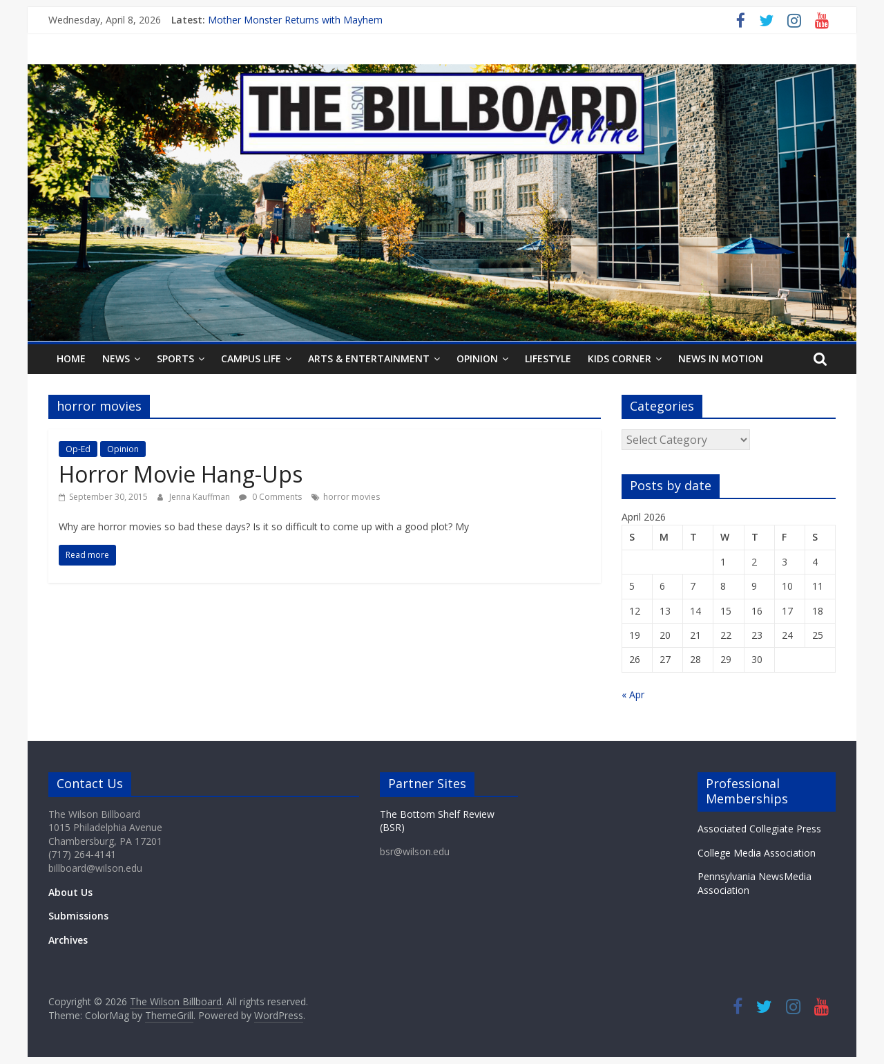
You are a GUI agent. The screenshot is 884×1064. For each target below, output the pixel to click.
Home (71, 358)
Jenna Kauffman (200, 497)
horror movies (351, 497)
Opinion (477, 358)
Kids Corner (619, 358)
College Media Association (757, 852)
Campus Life (251, 358)
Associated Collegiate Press (759, 828)
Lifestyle (548, 358)
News (116, 358)
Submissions (78, 915)
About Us (70, 892)
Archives (68, 939)
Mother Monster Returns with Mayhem (295, 19)
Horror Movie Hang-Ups (180, 474)
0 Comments (270, 497)
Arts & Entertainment (369, 358)
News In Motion (720, 358)
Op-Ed (78, 449)
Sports (175, 358)
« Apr (633, 694)
